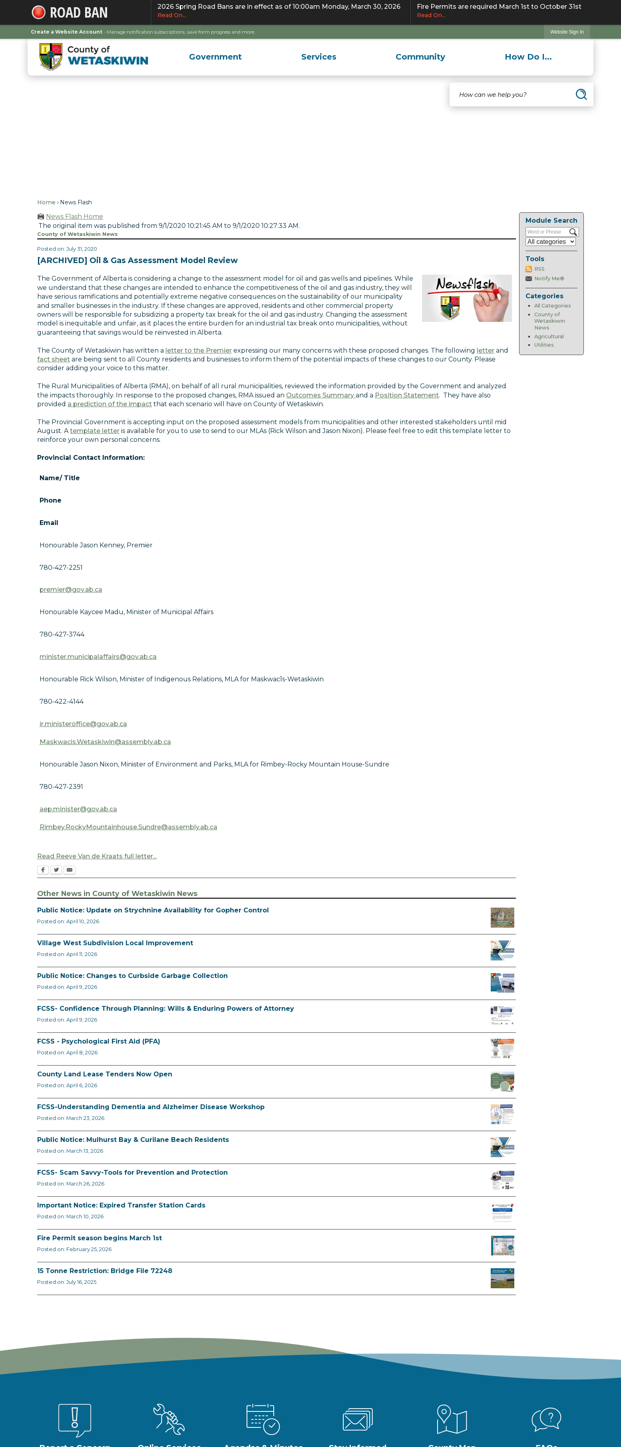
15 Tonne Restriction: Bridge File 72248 (104, 1271)
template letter (94, 431)
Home (46, 202)
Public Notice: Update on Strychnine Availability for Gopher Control (153, 910)
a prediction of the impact (110, 404)
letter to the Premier (198, 350)
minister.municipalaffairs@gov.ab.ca (98, 657)
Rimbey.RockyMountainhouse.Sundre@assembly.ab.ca (128, 827)
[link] (567, 32)
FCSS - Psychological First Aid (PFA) (98, 1041)
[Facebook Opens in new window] (43, 871)
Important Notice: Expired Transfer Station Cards (121, 1205)
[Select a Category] (550, 242)
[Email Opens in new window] (70, 871)
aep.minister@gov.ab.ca (78, 809)
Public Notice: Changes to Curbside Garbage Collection (132, 976)
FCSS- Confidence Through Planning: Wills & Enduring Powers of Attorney (165, 1008)
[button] (581, 94)
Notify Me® (549, 278)
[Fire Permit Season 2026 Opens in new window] (502, 1245)
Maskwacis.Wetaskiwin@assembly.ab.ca (105, 742)
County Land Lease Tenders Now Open (104, 1074)
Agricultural (549, 336)
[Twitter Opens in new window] (56, 871)
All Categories (552, 306)
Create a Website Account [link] (66, 32)
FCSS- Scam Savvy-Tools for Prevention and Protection (132, 1172)
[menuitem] (215, 57)
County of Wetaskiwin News (549, 321)
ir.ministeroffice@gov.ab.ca (83, 724)
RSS (539, 269)
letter (485, 350)
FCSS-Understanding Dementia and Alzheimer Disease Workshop (151, 1107)
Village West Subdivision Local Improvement (115, 943)
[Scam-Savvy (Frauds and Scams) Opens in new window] (502, 1180)
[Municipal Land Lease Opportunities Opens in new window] (502, 1081)
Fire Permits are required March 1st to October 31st (500, 11)
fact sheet (53, 359)
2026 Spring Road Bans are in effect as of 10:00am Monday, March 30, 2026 (280, 11)
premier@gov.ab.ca (71, 589)
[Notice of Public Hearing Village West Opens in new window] (502, 950)
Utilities (544, 345)
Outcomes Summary (321, 395)
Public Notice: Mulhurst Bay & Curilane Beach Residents (133, 1140)
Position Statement (407, 395)
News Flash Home (74, 216)
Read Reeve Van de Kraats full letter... (97, 856)
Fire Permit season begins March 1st (99, 1238)
